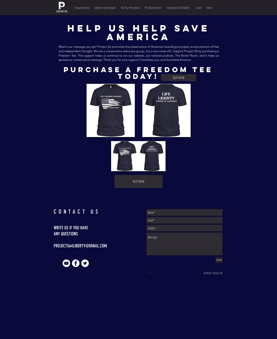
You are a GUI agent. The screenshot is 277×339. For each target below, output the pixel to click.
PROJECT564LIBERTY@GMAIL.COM (80, 246)
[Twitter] (85, 263)
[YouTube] (66, 263)
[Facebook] (75, 263)
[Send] (219, 260)
